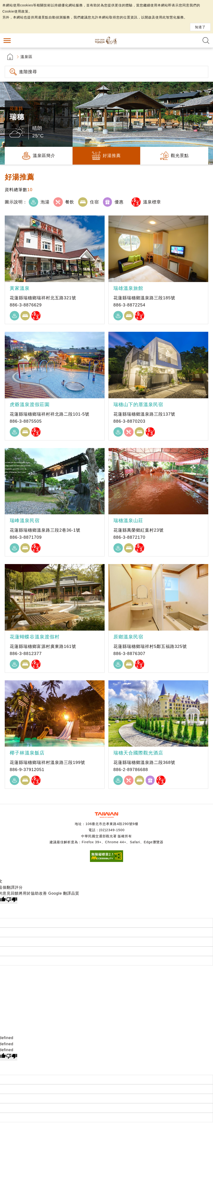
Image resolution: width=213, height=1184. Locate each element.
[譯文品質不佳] (11, 900)
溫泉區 (26, 57)
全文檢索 (206, 40)
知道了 (200, 27)
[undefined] (11, 1057)
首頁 (10, 56)
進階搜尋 (28, 71)
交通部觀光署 (106, 815)
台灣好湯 (106, 40)
